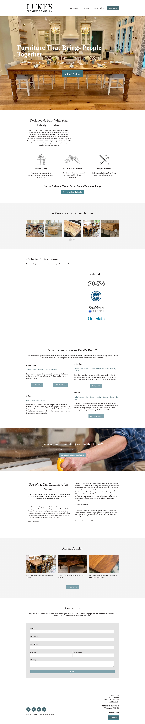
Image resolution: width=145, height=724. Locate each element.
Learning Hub (98, 8)
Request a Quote (72, 73)
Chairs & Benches (60, 384)
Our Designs (74, 8)
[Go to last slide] (29, 230)
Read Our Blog (72, 587)
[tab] (73, 239)
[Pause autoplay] (70, 239)
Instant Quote (113, 8)
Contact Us (113, 717)
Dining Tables (37, 384)
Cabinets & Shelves (96, 416)
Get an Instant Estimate (72, 192)
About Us (86, 8)
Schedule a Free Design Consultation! (72, 455)
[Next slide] (115, 230)
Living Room (96, 386)
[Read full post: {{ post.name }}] (41, 564)
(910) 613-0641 (114, 712)
